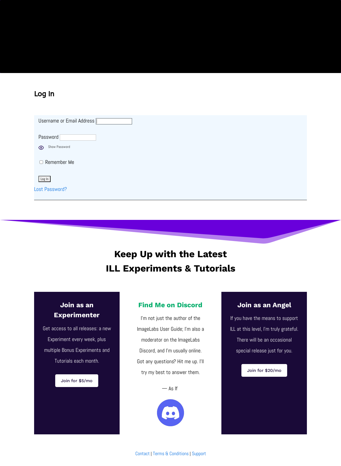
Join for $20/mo (264, 370)
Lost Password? (50, 189)
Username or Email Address (66, 120)
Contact (142, 453)
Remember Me (57, 162)
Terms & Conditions (171, 453)
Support (199, 453)
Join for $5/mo (77, 380)
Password (48, 136)
